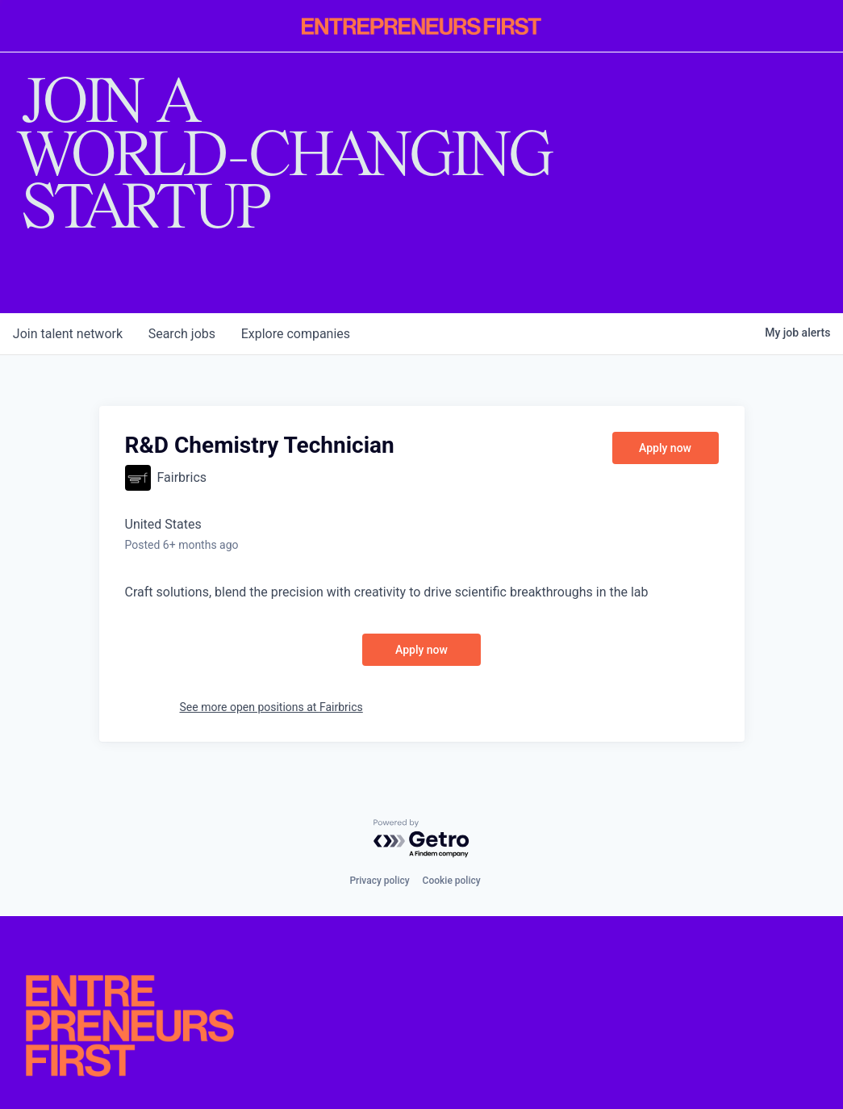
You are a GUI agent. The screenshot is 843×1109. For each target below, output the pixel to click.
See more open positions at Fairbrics (271, 707)
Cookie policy (452, 880)
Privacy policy (379, 880)
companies (296, 333)
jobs (181, 333)
